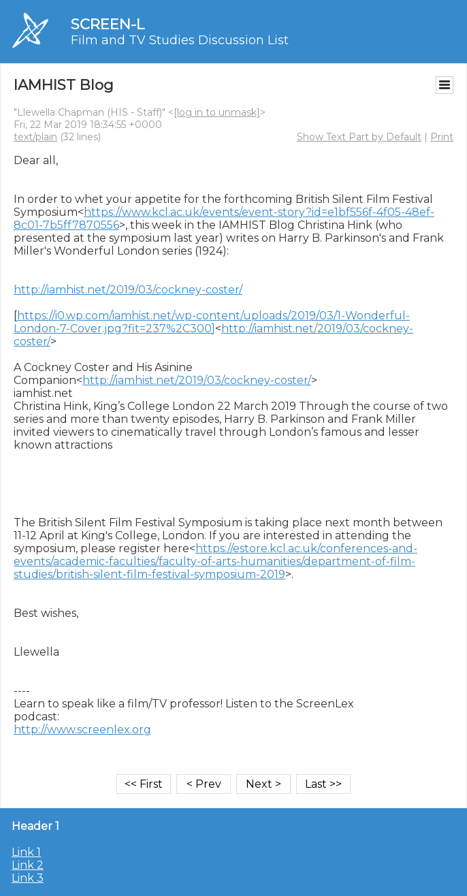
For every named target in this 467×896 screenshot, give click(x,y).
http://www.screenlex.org (82, 729)
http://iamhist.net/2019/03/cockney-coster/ (128, 289)
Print (441, 137)
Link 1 (26, 852)
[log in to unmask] (217, 112)
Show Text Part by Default (359, 137)
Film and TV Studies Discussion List (180, 40)
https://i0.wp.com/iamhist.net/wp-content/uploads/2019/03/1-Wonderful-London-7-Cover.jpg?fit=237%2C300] (212, 322)
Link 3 (28, 877)
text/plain (35, 137)
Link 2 (28, 865)
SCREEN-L (107, 24)
